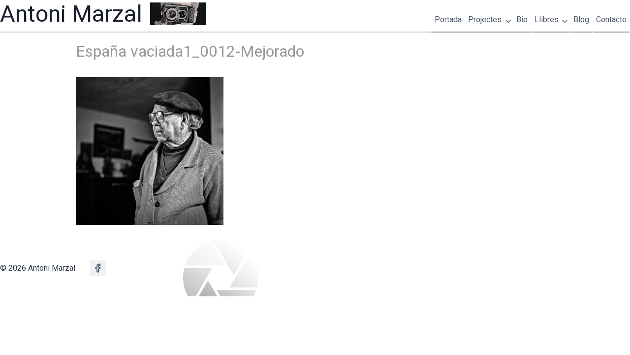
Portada (448, 19)
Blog (581, 19)
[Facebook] (98, 268)
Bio (522, 19)
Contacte (611, 19)
